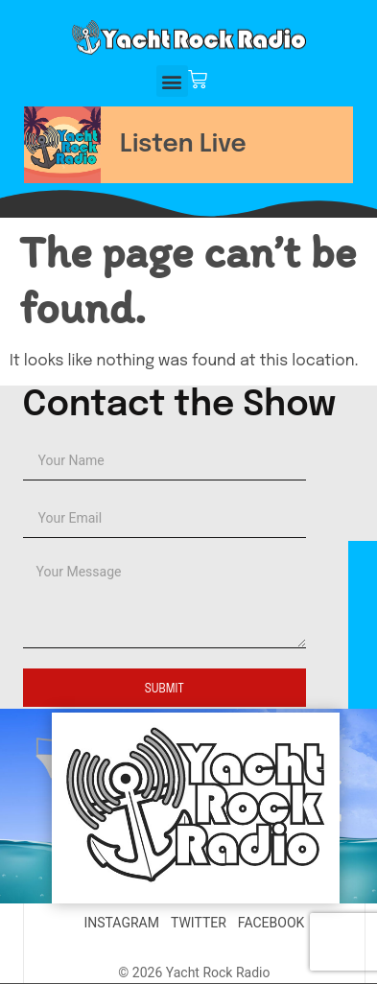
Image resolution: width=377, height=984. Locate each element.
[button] (172, 81)
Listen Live (183, 144)
